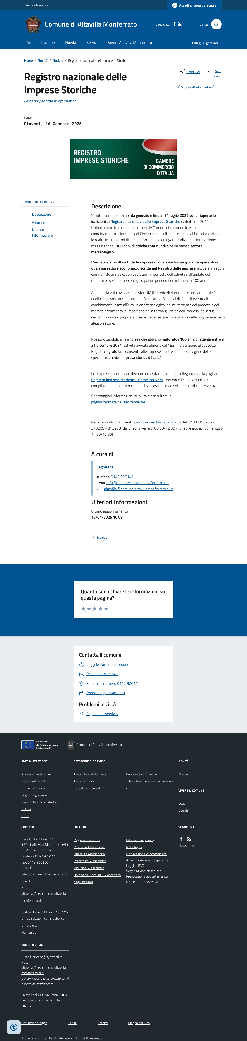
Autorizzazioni (84, 781)
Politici (26, 809)
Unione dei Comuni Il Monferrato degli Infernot (97, 878)
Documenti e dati (33, 781)
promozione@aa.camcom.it (156, 422)
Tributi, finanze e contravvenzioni (149, 784)
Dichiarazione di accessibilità (146, 854)
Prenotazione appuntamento (147, 876)
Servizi (92, 42)
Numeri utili (29, 932)
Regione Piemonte (36, 5)
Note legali (134, 847)
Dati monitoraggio (34, 1023)
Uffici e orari (29, 925)
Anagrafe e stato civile (90, 774)
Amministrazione (41, 42)
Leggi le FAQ (135, 865)
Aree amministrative (36, 774)
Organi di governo (34, 795)
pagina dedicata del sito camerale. (118, 402)
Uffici (25, 816)
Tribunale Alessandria (89, 868)
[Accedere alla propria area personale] (194, 5)
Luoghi (183, 803)
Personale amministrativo (39, 802)
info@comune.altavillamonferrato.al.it (137, 483)
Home (28, 60)
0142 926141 (45, 856)
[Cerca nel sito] (215, 24)
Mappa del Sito (139, 1023)
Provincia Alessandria (89, 847)
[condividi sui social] (189, 71)
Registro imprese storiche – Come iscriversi (127, 380)
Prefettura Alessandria (90, 861)
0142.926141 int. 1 (127, 477)
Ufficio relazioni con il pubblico (42, 918)
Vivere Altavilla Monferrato (130, 42)
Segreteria (105, 467)
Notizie (58, 60)
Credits (103, 1023)
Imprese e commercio (141, 774)
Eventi (183, 810)
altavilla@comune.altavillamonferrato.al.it (138, 489)
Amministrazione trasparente (147, 860)
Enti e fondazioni (33, 788)
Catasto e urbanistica (89, 788)
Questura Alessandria (89, 854)
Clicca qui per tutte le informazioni (50, 101)
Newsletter (186, 845)
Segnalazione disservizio (143, 870)
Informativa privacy (140, 840)
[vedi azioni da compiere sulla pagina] (215, 73)
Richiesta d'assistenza (142, 881)
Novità (70, 42)
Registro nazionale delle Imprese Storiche (145, 221)
